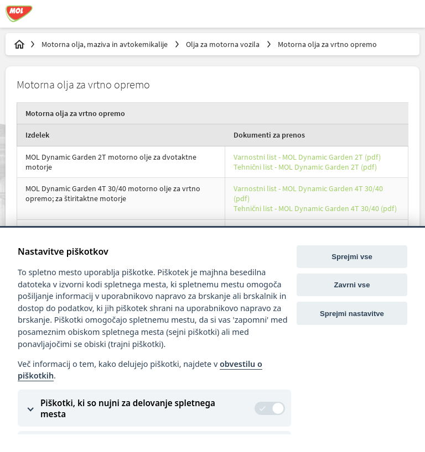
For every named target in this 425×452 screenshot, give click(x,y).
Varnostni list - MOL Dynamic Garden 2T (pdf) (307, 157)
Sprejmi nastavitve (352, 313)
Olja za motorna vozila (223, 44)
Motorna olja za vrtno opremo (327, 44)
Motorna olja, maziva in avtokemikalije (105, 44)
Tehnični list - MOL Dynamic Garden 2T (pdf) (305, 167)
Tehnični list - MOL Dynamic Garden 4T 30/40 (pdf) (315, 208)
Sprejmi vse (351, 257)
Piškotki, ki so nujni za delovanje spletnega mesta (127, 408)
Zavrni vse (352, 285)
